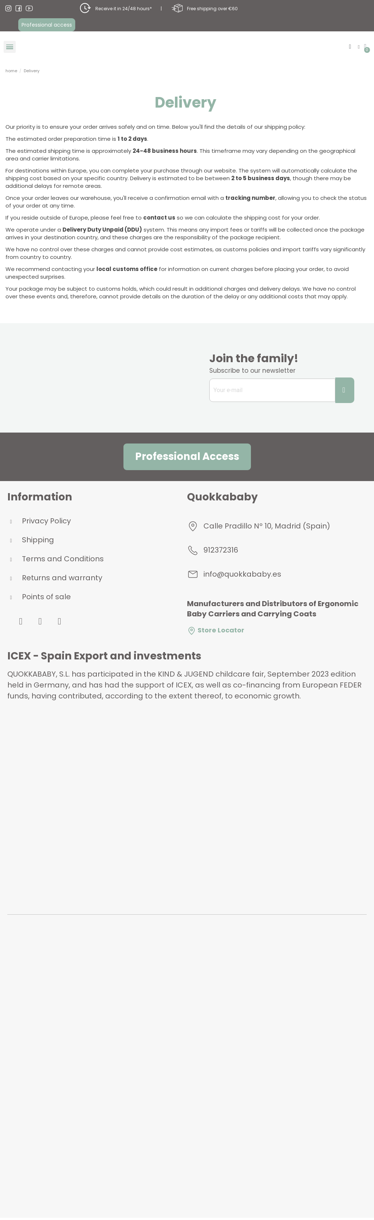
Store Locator (215, 632)
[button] (47, 25)
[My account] (357, 47)
